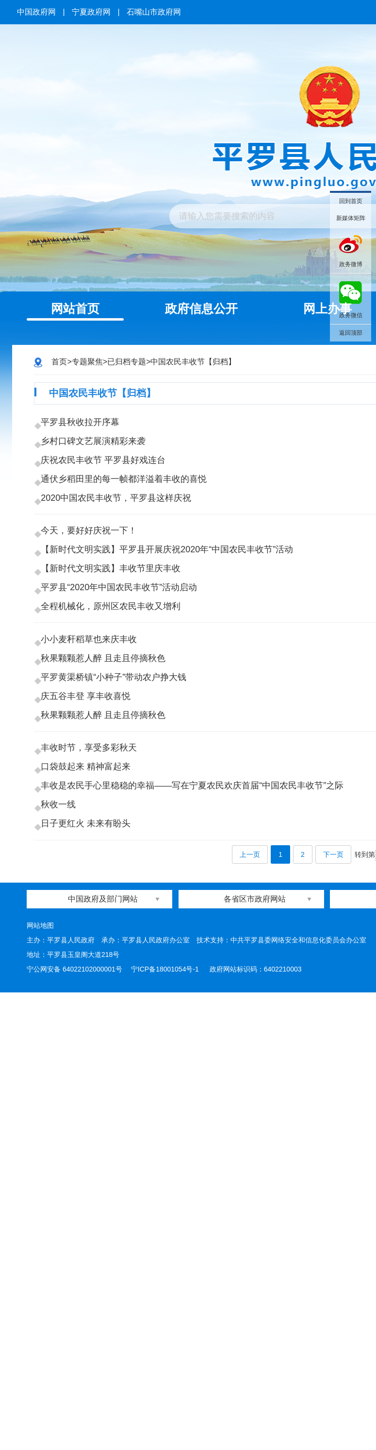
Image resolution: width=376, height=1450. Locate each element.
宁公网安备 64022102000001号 (74, 1145)
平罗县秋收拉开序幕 (83, 427)
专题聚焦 (87, 362)
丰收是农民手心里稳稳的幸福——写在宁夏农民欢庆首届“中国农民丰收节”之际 (195, 939)
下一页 (333, 1031)
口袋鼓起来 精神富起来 (88, 913)
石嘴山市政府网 (154, 12)
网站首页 (75, 308)
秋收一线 (61, 966)
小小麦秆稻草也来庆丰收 (92, 733)
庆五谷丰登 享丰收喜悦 (88, 813)
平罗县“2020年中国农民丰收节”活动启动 (122, 660)
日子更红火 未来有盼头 (88, 993)
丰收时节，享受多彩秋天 (92, 886)
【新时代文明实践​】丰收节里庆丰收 (113, 633)
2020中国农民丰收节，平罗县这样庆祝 (119, 534)
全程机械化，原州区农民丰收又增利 (113, 687)
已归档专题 (126, 362)
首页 (59, 362)
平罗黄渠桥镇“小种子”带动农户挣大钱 (116, 786)
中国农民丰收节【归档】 (193, 362)
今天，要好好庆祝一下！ (92, 580)
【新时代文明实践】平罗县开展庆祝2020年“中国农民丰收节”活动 (170, 607)
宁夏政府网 (91, 12)
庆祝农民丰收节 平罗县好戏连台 (106, 480)
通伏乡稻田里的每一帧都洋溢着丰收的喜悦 (127, 507)
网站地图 (40, 1101)
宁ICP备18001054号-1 (166, 1145)
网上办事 (327, 308)
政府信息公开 (201, 308)
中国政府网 (36, 12)
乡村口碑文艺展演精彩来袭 (96, 454)
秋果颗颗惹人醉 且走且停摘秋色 (106, 760)
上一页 (250, 1031)
